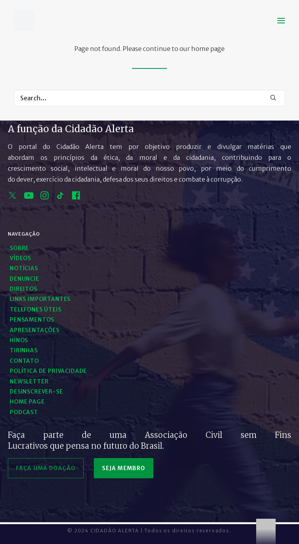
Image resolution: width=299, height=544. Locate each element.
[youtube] (28, 197)
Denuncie (24, 278)
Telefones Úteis (36, 309)
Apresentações (35, 330)
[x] (12, 197)
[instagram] (44, 197)
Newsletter (29, 381)
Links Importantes (40, 299)
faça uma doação (46, 468)
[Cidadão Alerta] (24, 20)
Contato (24, 360)
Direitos (23, 288)
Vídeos (20, 258)
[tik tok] (60, 197)
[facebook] (76, 197)
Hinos (19, 340)
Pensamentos (32, 319)
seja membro (123, 468)
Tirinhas (24, 350)
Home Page (27, 401)
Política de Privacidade (48, 370)
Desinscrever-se (36, 391)
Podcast (24, 412)
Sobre (19, 248)
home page (208, 48)
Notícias (24, 268)
